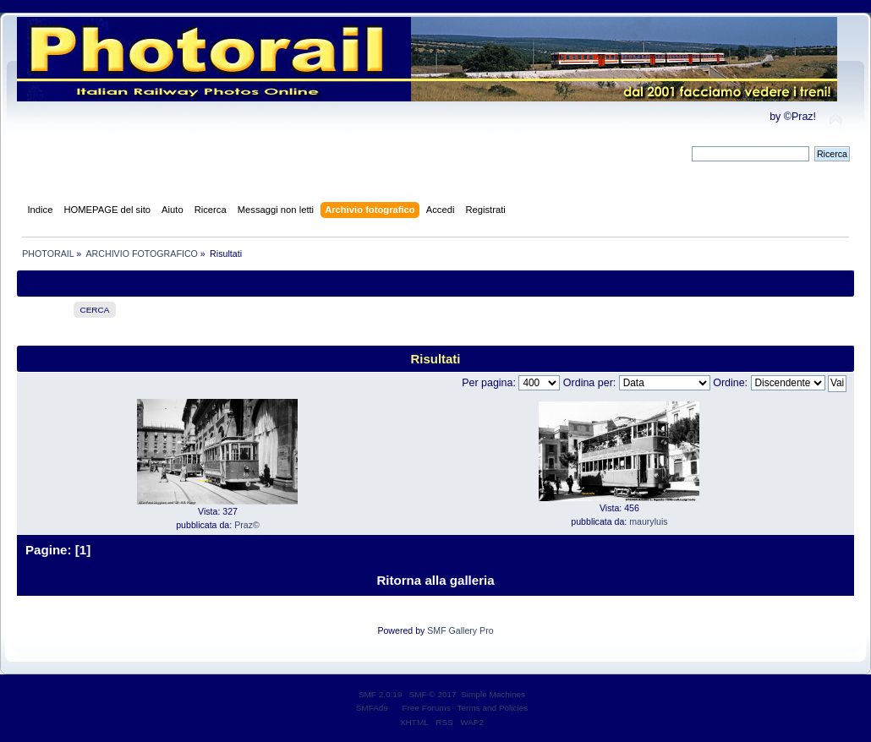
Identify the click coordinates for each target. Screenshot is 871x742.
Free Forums (427, 707)
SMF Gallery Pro (460, 630)
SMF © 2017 (433, 694)
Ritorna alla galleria (435, 580)
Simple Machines (493, 694)
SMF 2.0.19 (381, 694)
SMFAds (372, 707)
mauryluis (648, 521)
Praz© (247, 525)
